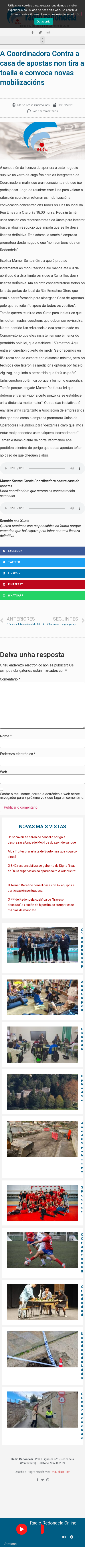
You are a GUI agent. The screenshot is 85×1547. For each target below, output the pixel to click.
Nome (6, 736)
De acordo (43, 21)
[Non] (78, 14)
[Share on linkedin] (42, 573)
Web (3, 772)
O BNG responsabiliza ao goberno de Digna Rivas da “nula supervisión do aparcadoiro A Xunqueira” (42, 871)
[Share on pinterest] (42, 584)
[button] (42, 40)
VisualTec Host (61, 1471)
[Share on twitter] (42, 562)
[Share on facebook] (42, 551)
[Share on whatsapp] (42, 595)
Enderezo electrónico (18, 754)
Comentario (10, 679)
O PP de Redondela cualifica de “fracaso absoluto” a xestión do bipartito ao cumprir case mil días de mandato (41, 905)
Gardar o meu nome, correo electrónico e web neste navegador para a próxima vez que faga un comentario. (42, 795)
